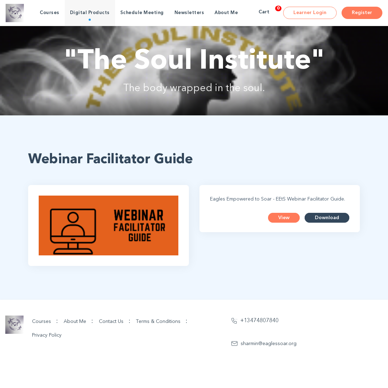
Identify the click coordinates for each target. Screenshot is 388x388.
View (284, 217)
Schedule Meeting (142, 13)
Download (327, 217)
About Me (226, 13)
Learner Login (309, 12)
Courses (49, 13)
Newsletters (189, 13)
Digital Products (90, 13)
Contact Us (115, 321)
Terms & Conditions (161, 321)
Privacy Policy (47, 335)
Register (362, 12)
